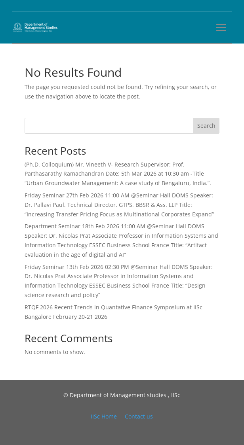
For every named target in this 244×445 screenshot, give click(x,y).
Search (206, 125)
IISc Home (104, 416)
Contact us (139, 416)
